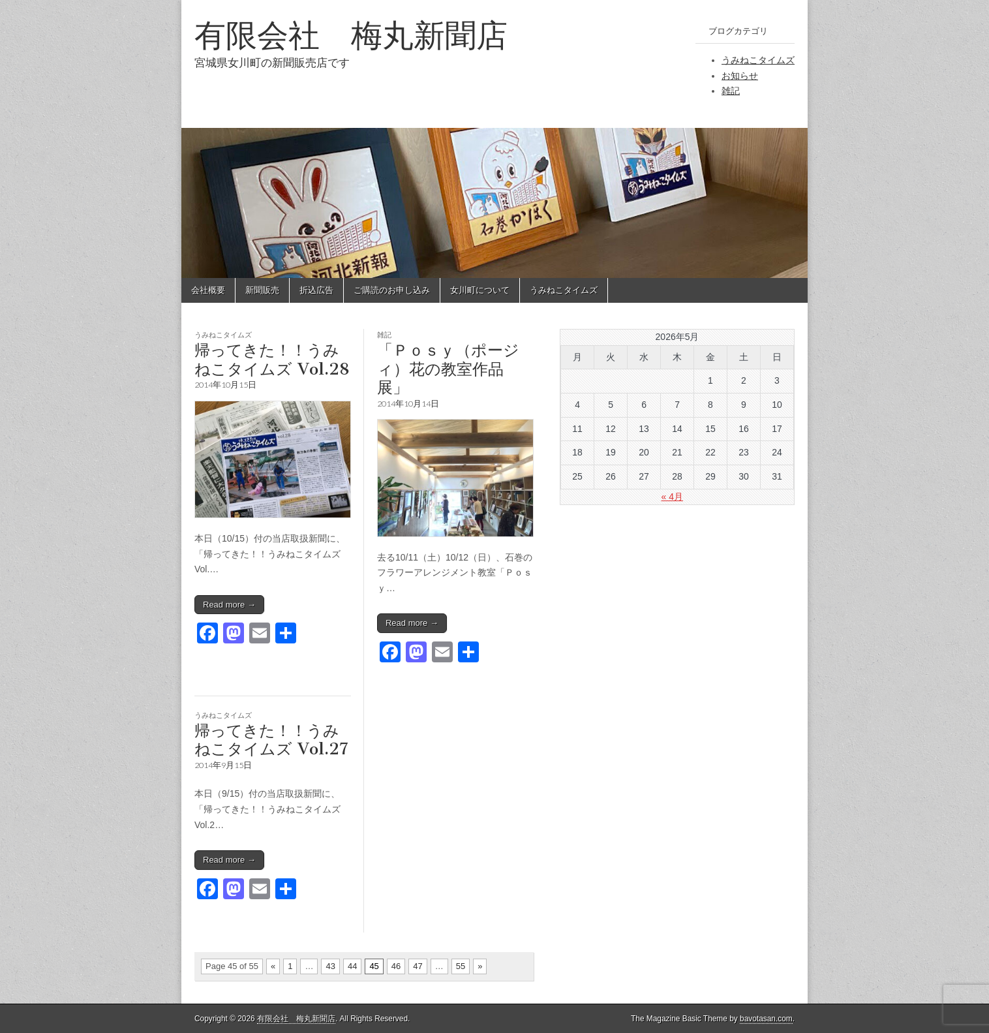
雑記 (731, 90)
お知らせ (740, 75)
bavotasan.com (766, 1018)
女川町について (480, 290)
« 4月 (672, 496)
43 (330, 966)
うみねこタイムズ (758, 60)
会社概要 (208, 290)
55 (460, 966)
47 (417, 966)
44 (352, 966)
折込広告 (316, 290)
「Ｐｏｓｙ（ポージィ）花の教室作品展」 (448, 368)
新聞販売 (262, 290)
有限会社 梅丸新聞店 (351, 35)
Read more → (229, 604)
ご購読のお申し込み (392, 290)
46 (396, 966)
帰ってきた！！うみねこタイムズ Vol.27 (271, 740)
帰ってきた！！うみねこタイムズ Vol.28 (272, 359)
